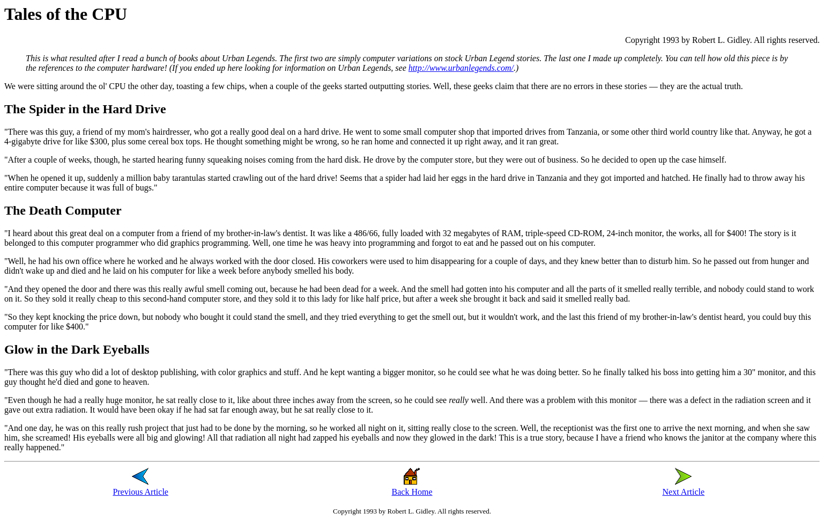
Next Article (684, 491)
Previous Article (140, 491)
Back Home (412, 491)
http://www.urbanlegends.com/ (461, 67)
